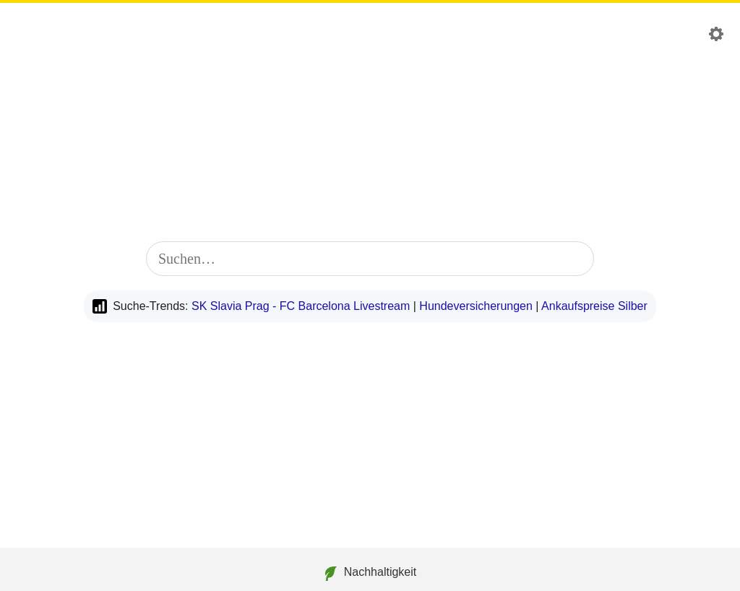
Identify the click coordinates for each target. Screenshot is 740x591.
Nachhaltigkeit (370, 573)
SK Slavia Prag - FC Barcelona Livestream (301, 306)
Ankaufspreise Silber (594, 306)
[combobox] (370, 258)
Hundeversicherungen (476, 306)
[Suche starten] (573, 258)
